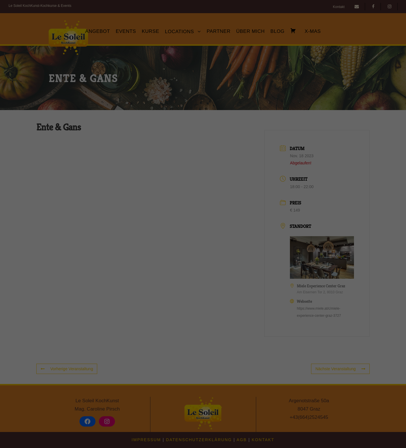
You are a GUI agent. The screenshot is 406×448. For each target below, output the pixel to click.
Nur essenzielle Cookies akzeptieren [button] (202, 276)
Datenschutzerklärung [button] (206, 305)
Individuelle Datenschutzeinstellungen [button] (203, 293)
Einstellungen (141, 210)
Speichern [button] (203, 259)
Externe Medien (256, 223)
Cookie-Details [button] (178, 305)
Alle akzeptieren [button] (203, 243)
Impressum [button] (231, 305)
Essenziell (142, 223)
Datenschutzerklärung (167, 204)
